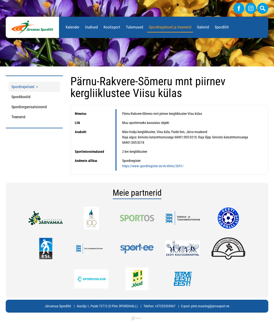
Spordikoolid (20, 97)
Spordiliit (222, 27)
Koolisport (112, 27)
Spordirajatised (22, 86)
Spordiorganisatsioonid (29, 107)
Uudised (91, 27)
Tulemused (134, 27)
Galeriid (203, 27)
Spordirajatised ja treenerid (170, 27)
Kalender (72, 27)
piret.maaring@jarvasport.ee (210, 306)
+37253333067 (165, 306)
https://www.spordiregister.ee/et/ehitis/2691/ (153, 166)
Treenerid (18, 117)
